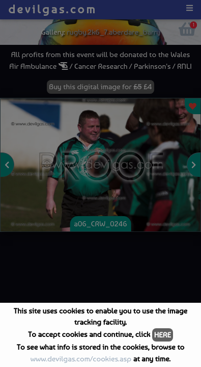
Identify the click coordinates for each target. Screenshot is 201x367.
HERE (162, 334)
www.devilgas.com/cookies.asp (81, 358)
